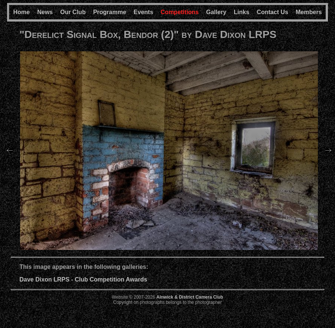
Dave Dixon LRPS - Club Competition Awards (83, 279)
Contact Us (272, 12)
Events (143, 12)
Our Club (73, 12)
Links (241, 12)
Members (309, 12)
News (45, 12)
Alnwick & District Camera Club (189, 297)
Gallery (216, 12)
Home (21, 12)
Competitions (180, 12)
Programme (109, 12)
